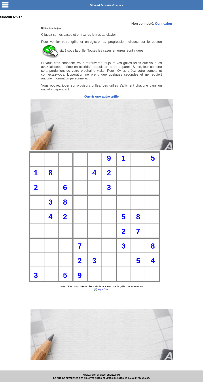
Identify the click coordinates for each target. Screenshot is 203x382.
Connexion (163, 23)
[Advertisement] (102, 124)
